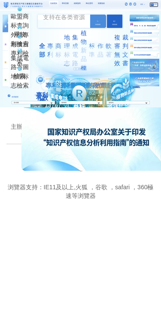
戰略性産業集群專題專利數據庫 (143, 33)
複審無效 (101, 3)
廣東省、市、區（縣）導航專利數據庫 (145, 26)
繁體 (141, 4)
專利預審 (65, 3)
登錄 (152, 4)
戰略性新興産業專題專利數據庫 (143, 40)
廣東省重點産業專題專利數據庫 (143, 47)
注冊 (155, 4)
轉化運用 (89, 3)
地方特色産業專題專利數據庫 (142, 55)
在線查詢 (53, 3)
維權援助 (77, 3)
